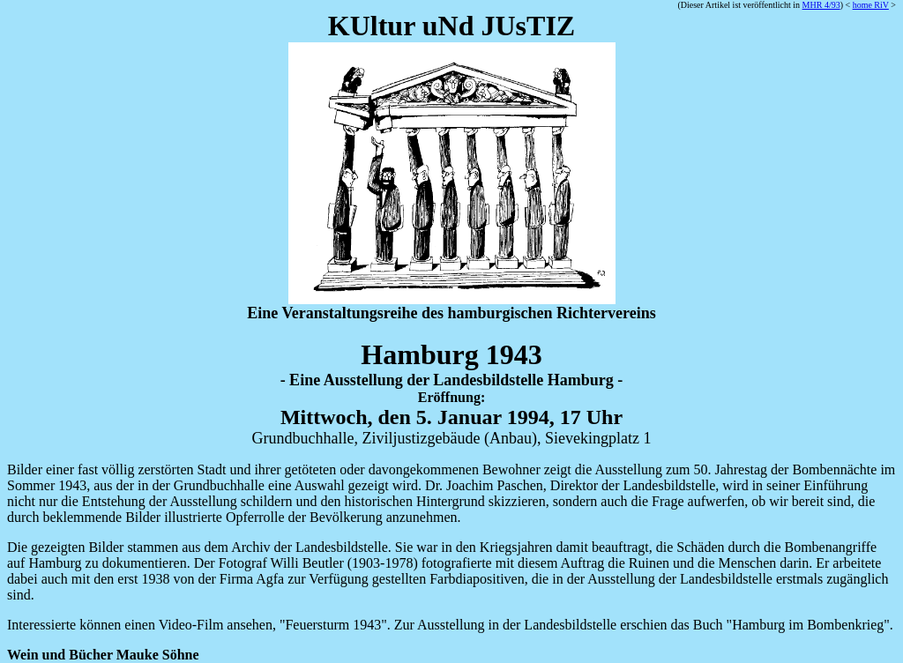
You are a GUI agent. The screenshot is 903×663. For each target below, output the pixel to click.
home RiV (871, 5)
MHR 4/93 (821, 5)
